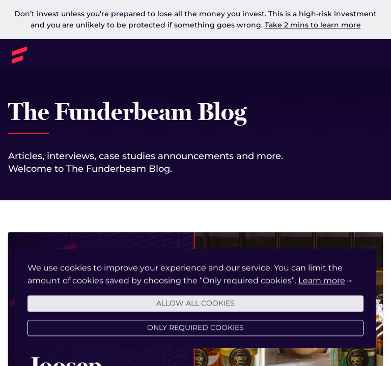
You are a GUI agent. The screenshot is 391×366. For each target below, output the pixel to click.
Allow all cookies (195, 307)
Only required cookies (195, 331)
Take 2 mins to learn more (313, 24)
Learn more (321, 284)
